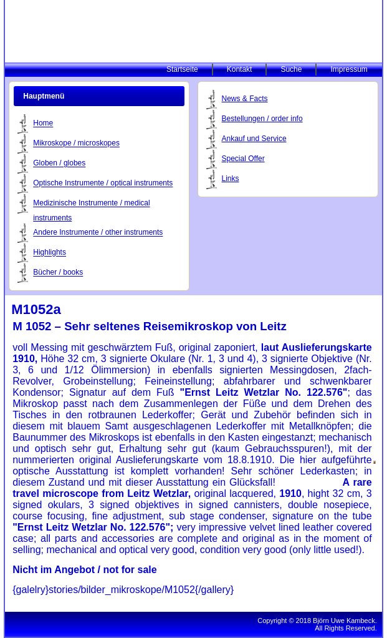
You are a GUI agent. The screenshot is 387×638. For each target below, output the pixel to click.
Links (230, 178)
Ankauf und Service (254, 138)
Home (43, 123)
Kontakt (239, 69)
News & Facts (245, 98)
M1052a (36, 309)
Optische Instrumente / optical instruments (103, 183)
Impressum (348, 69)
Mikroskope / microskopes (76, 143)
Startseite (182, 69)
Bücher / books (58, 272)
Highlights (49, 252)
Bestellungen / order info (262, 118)
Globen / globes (59, 163)
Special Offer (243, 158)
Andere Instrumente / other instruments (98, 232)
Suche (291, 69)
